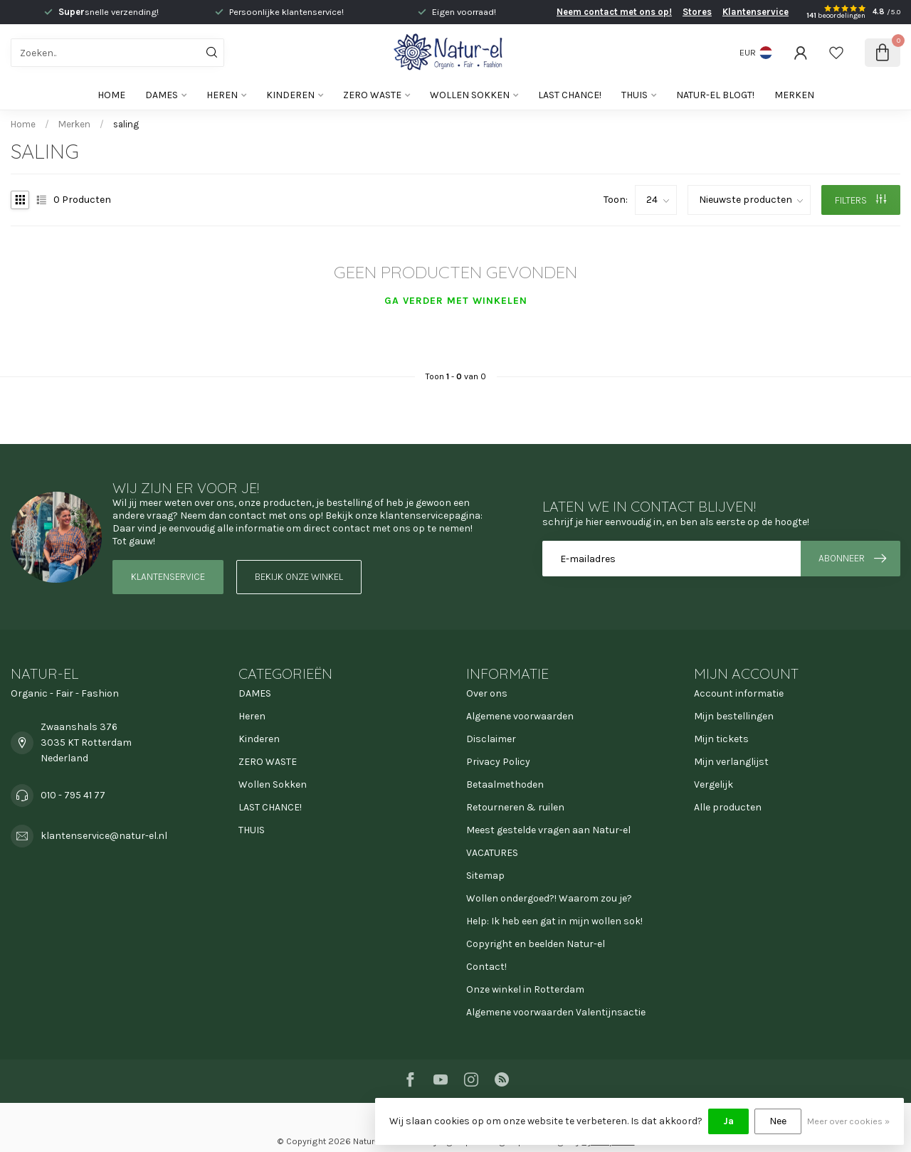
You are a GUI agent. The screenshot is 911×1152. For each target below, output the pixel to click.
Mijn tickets (721, 739)
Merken (794, 95)
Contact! (486, 967)
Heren (222, 95)
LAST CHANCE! (569, 95)
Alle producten (728, 807)
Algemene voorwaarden (520, 716)
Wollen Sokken (470, 95)
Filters (860, 200)
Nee (777, 1121)
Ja (728, 1121)
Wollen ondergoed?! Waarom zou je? (549, 898)
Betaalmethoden (505, 784)
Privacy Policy (498, 762)
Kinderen (290, 95)
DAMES (161, 95)
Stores (697, 11)
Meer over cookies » (848, 1121)
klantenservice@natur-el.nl (104, 836)
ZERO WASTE (372, 95)
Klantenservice (755, 11)
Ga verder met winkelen (455, 301)
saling (126, 124)
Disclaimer (491, 739)
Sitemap (485, 876)
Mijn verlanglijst (731, 762)
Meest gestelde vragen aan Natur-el (548, 830)
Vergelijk (713, 784)
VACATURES (492, 853)
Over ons (486, 693)
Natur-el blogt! (715, 95)
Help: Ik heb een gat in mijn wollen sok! (554, 921)
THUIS (634, 95)
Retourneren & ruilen (515, 807)
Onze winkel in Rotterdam (525, 989)
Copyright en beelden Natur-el (535, 944)
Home (111, 95)
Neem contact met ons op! (614, 11)
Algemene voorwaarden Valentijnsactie (556, 1012)
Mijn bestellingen (734, 716)
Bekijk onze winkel (299, 577)
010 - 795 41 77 (73, 795)
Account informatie (739, 693)
